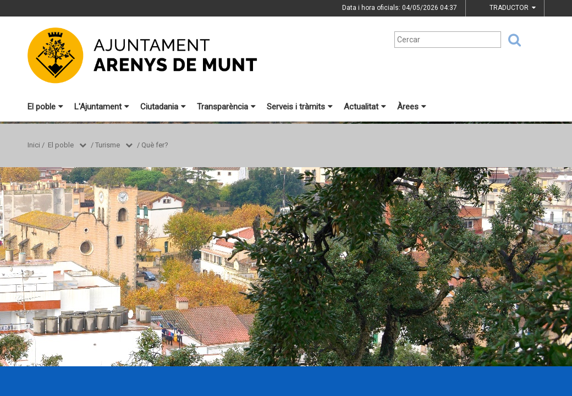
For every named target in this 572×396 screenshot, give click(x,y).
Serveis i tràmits (300, 107)
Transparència (226, 107)
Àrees (411, 107)
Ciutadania (163, 107)
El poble (45, 107)
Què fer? (154, 145)
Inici (34, 145)
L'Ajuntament (101, 107)
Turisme (107, 145)
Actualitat (365, 107)
